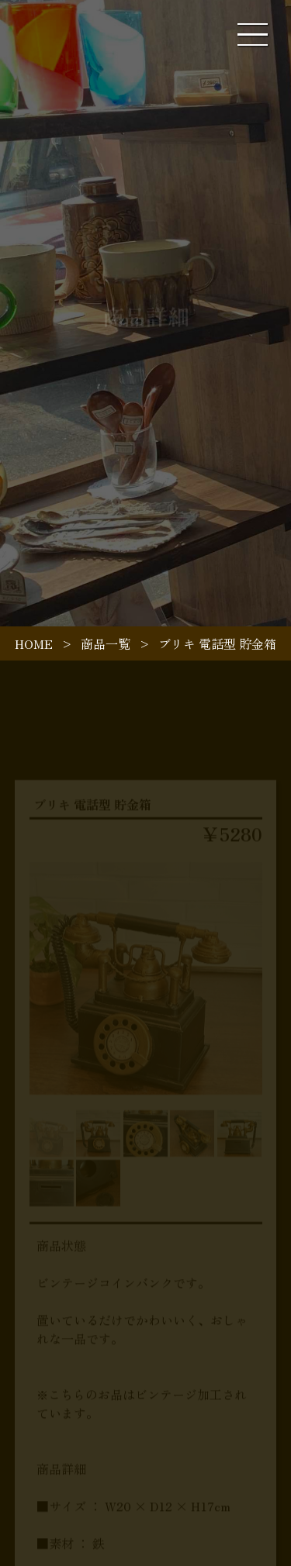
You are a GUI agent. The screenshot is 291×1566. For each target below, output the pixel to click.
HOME (34, 643)
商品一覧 (105, 643)
